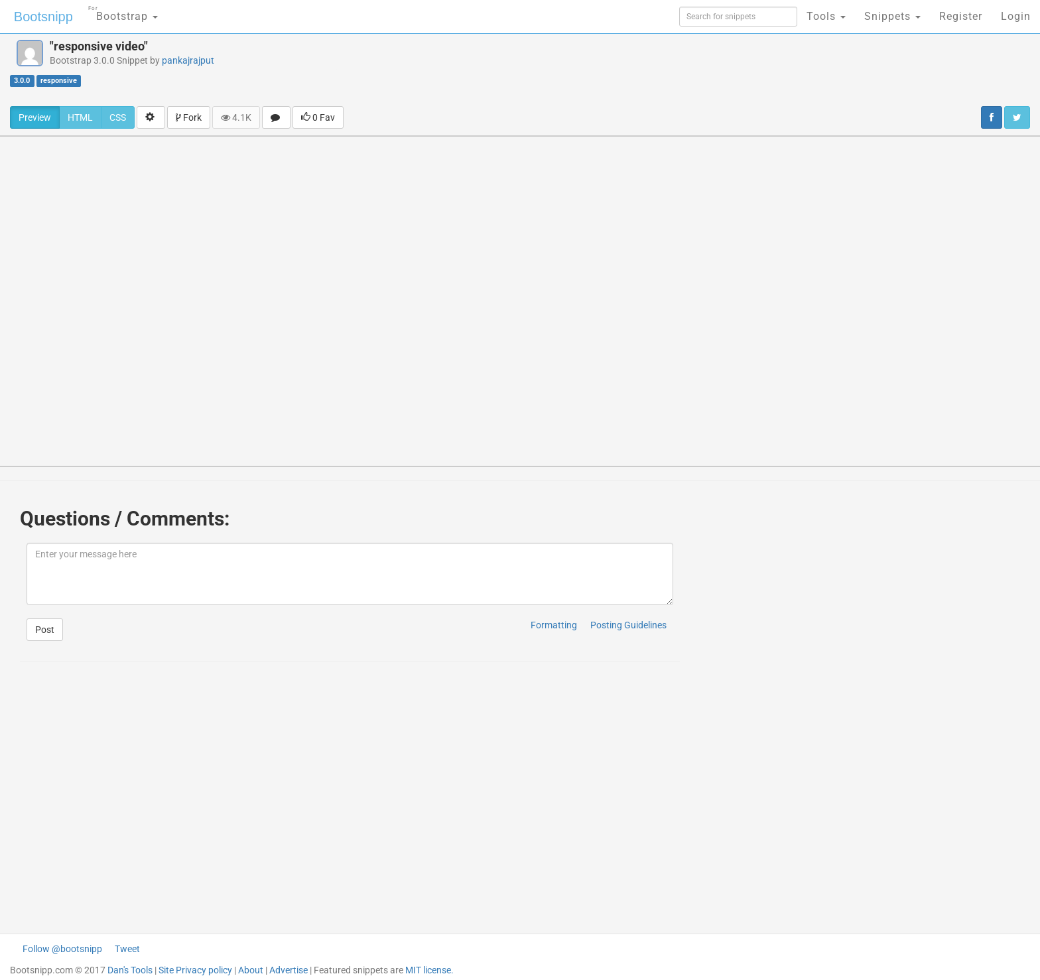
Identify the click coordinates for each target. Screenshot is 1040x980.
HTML (80, 117)
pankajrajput (188, 60)
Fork (189, 117)
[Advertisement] (598, 70)
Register (960, 16)
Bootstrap (123, 12)
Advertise (288, 970)
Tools (826, 16)
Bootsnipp (43, 16)
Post (44, 629)
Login (1016, 16)
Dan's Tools (130, 970)
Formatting (554, 625)
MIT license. (429, 970)
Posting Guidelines (628, 625)
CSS (117, 117)
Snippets (892, 16)
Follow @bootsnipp (62, 949)
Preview (35, 117)
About (250, 970)
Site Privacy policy (195, 970)
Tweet (127, 949)
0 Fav (318, 117)
